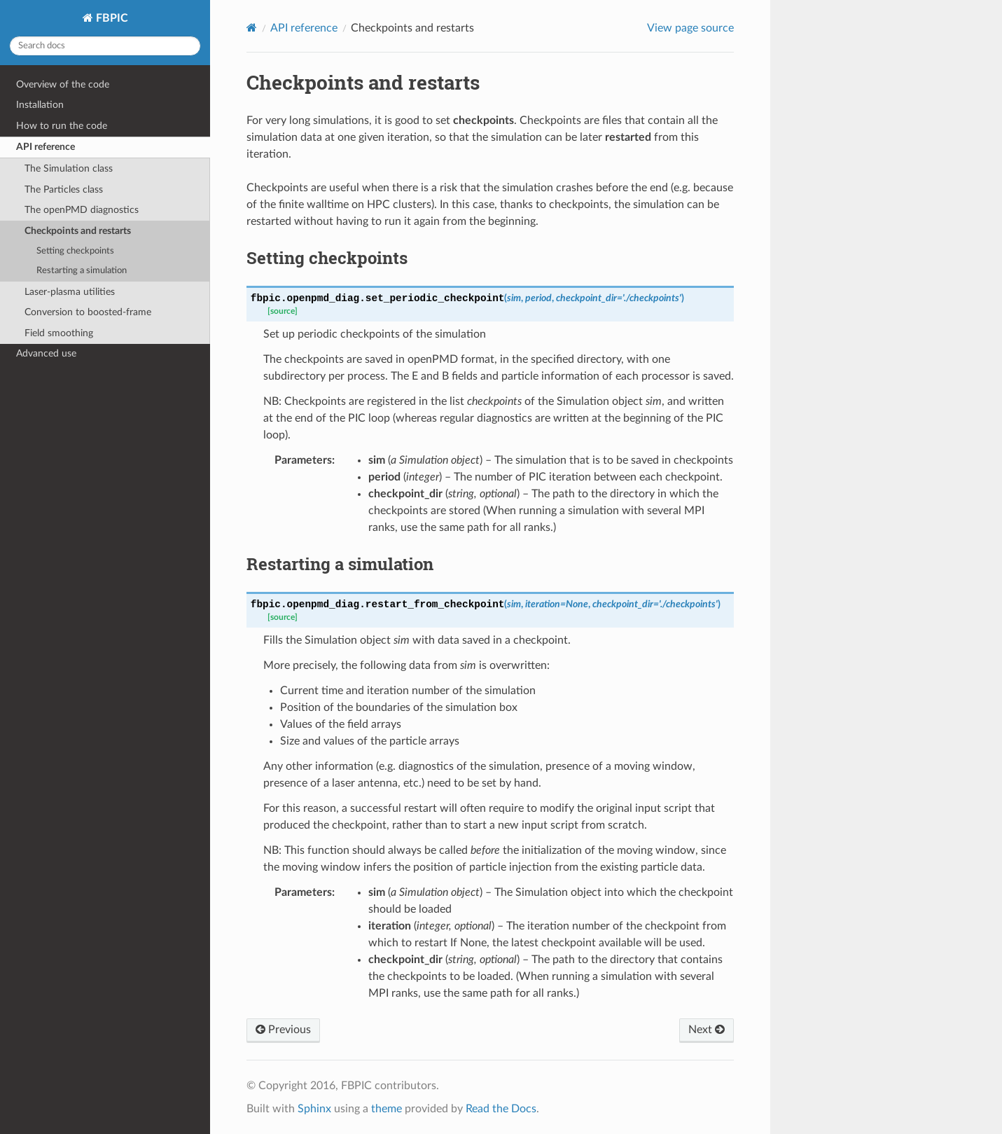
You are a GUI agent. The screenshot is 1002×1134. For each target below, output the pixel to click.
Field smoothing (59, 333)
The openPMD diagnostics (82, 210)
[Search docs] (105, 46)
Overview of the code (62, 84)
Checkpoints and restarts (78, 231)
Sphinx (314, 1108)
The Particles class (64, 189)
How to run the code (61, 125)
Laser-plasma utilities (70, 291)
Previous (283, 1029)
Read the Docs (501, 1108)
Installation (40, 104)
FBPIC (110, 18)
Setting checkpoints (75, 251)
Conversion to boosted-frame (88, 312)
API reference (45, 146)
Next (706, 1029)
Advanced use (46, 353)
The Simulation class (69, 168)
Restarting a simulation (81, 270)
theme (386, 1108)
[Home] (251, 28)
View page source (690, 28)
